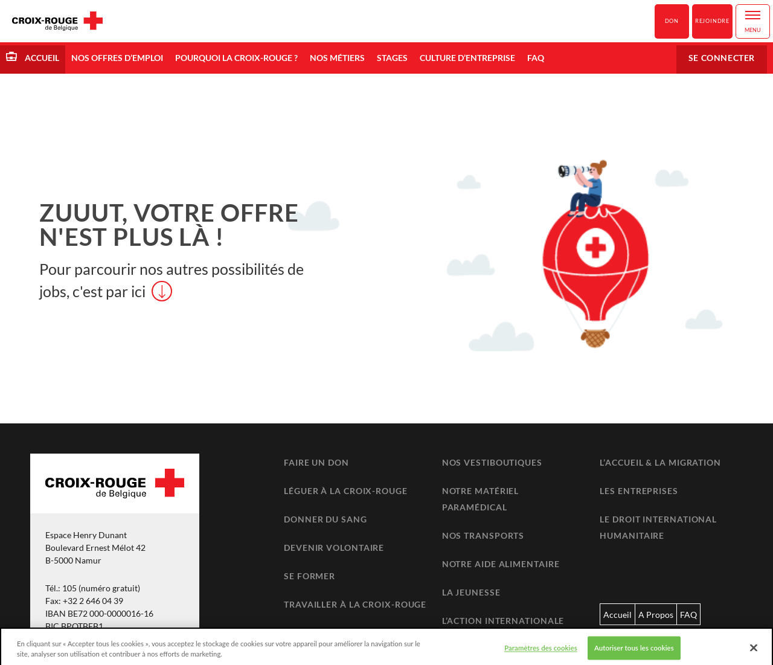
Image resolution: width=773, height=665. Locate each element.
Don (672, 21)
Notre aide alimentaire (501, 564)
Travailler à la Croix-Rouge (355, 604)
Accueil (41, 58)
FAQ (535, 58)
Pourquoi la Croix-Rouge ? (236, 58)
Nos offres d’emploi (117, 58)
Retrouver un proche (339, 633)
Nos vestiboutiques (492, 462)
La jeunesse (471, 592)
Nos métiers (337, 58)
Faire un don (316, 462)
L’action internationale (503, 620)
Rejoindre (712, 21)
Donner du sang (325, 519)
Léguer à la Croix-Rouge (346, 491)
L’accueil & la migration (660, 462)
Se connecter (721, 58)
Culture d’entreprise (467, 58)
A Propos (655, 614)
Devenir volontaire (334, 547)
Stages (392, 58)
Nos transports (483, 535)
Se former (309, 576)
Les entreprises (639, 491)
